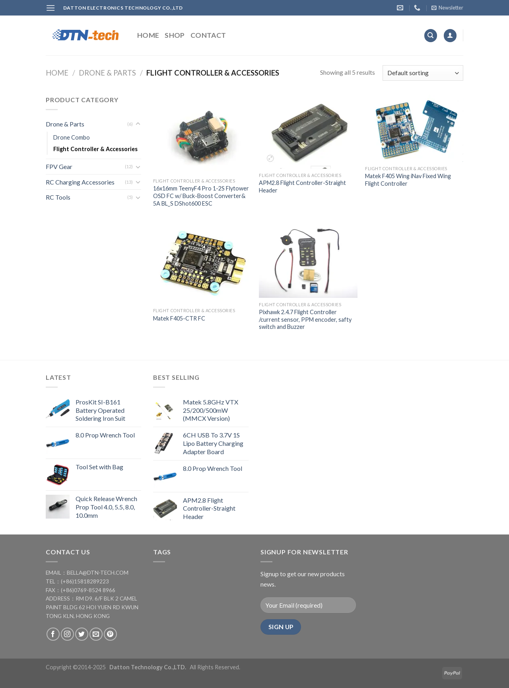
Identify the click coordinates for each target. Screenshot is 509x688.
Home (148, 35)
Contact (208, 35)
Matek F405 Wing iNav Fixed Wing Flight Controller (408, 180)
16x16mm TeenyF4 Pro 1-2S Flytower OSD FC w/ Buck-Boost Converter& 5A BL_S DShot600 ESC (201, 195)
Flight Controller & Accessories (95, 149)
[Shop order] (423, 73)
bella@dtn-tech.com (97, 572)
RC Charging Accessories (80, 182)
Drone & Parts (107, 72)
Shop (175, 35)
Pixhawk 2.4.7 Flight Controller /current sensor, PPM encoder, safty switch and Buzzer (305, 319)
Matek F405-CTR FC (179, 318)
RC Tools (58, 197)
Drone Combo (71, 137)
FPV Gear (59, 166)
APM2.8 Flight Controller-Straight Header (302, 186)
